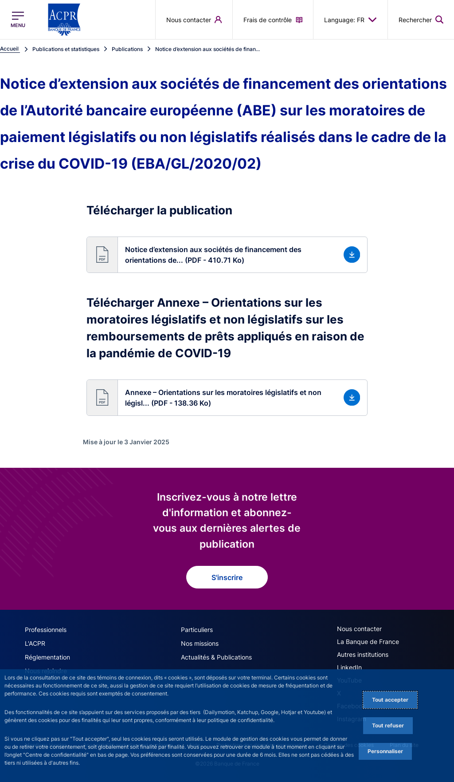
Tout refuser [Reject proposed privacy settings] (388, 725)
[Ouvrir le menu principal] (18, 19)
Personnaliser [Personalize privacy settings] (385, 751)
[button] (227, 255)
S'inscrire (227, 577)
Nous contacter (359, 628)
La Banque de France (368, 641)
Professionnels (46, 629)
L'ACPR (35, 643)
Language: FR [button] (350, 19)
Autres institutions (362, 654)
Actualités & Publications (216, 657)
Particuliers (197, 629)
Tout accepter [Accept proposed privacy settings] (390, 699)
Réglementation (47, 657)
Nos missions (200, 643)
